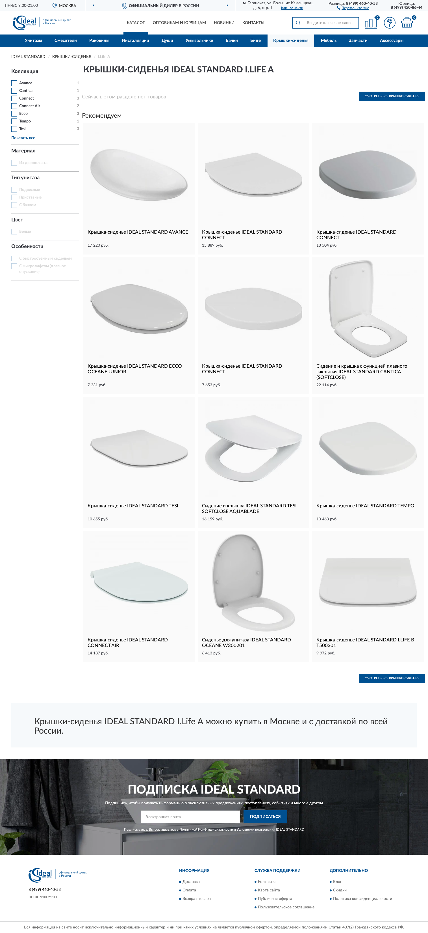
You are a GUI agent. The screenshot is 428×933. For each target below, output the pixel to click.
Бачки (232, 40)
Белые (25, 232)
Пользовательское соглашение (286, 907)
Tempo (25, 121)
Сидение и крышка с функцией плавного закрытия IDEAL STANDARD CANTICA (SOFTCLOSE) (361, 372)
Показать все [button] (23, 138)
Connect (26, 98)
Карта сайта (269, 890)
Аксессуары (391, 40)
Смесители (66, 40)
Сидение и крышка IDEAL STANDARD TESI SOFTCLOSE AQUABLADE (249, 508)
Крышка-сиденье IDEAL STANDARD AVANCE (138, 232)
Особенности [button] (27, 246)
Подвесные (29, 190)
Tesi (22, 129)
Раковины (99, 40)
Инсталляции (135, 40)
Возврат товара (197, 899)
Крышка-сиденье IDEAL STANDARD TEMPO (365, 505)
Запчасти (358, 40)
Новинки (224, 23)
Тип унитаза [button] (25, 177)
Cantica (25, 91)
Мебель (328, 40)
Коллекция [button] (24, 71)
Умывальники (199, 40)
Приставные (30, 197)
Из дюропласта (33, 163)
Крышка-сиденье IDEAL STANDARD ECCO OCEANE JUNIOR (135, 369)
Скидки (340, 890)
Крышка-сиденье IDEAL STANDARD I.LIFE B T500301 (365, 642)
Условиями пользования (256, 829)
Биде (255, 40)
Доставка (191, 882)
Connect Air (29, 106)
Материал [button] (23, 151)
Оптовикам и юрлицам (179, 23)
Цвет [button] (17, 220)
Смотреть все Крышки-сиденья (392, 96)
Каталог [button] (136, 23)
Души (167, 40)
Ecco (23, 114)
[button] (353, 7)
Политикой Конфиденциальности (206, 829)
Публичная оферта (275, 899)
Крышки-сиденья (290, 40)
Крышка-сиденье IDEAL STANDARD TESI (133, 505)
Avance (25, 83)
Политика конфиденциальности (362, 899)
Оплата (189, 890)
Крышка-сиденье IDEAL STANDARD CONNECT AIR (128, 642)
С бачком (27, 205)
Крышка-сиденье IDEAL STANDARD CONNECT (242, 235)
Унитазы (33, 40)
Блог (337, 882)
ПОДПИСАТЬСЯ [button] (265, 817)
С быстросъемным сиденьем (45, 258)
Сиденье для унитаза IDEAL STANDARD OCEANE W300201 (246, 642)
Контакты (253, 23)
